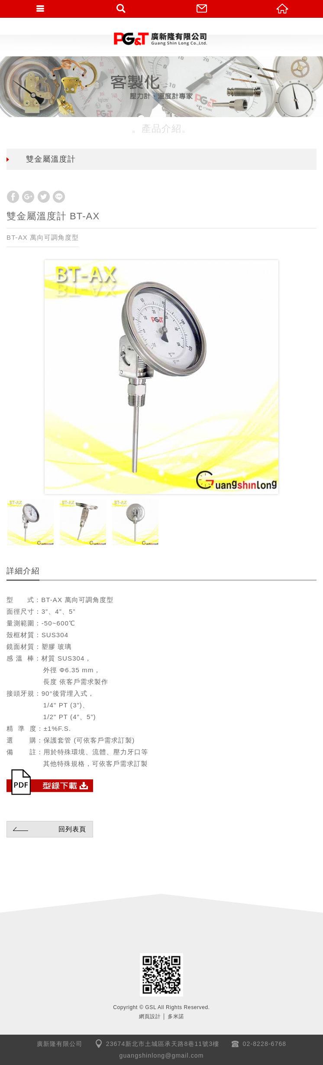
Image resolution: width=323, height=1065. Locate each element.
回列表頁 (48, 829)
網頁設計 (150, 1016)
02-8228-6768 (265, 1043)
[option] (161, 377)
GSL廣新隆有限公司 (161, 39)
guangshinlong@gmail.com (162, 1055)
